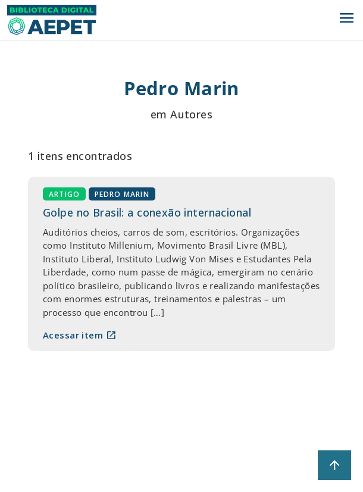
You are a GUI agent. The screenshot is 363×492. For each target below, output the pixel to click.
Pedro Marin (122, 194)
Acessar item (80, 334)
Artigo (64, 194)
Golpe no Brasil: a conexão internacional (147, 212)
